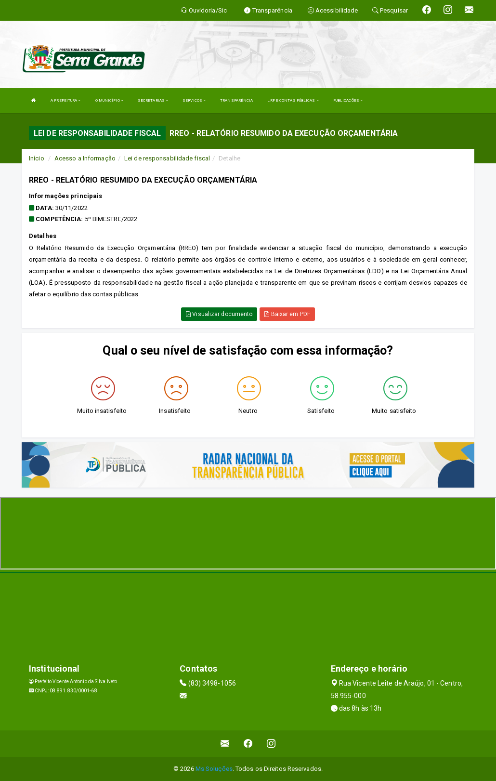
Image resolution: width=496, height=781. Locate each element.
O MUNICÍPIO (109, 100)
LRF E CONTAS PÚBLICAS (292, 100)
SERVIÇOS (194, 100)
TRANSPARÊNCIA (236, 100)
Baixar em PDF (287, 314)
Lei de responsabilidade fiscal (167, 158)
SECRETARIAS (153, 100)
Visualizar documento (219, 314)
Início (36, 158)
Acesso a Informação (85, 158)
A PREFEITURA (65, 100)
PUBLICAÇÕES (348, 100)
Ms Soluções (214, 768)
